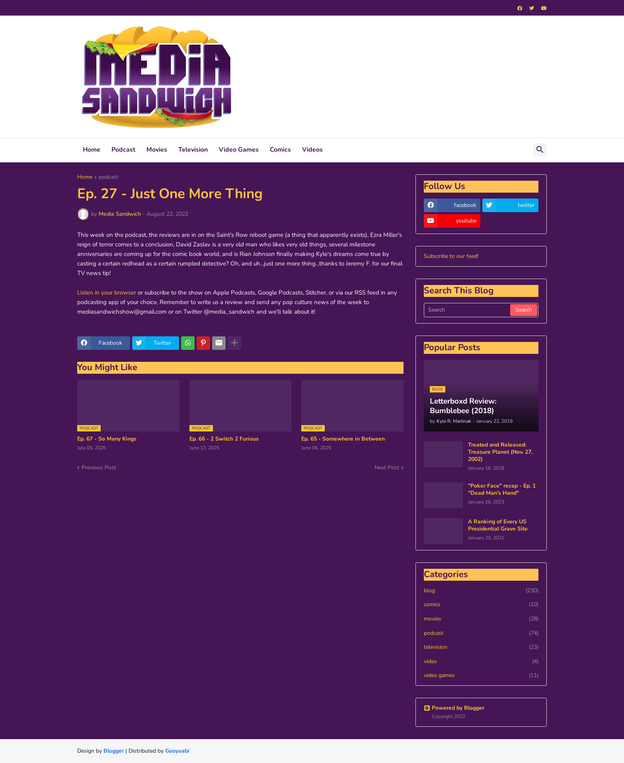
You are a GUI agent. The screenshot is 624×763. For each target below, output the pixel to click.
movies (481, 619)
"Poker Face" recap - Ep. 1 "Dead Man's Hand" (502, 489)
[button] (540, 150)
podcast (108, 177)
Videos (312, 149)
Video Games (239, 149)
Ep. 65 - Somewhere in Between (343, 439)
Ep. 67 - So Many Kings (106, 439)
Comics (280, 149)
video (481, 661)
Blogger (113, 751)
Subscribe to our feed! (451, 256)
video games (481, 675)
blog (481, 591)
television (481, 647)
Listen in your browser (106, 293)
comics (481, 605)
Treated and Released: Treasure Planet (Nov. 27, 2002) (500, 452)
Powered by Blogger (454, 708)
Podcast (123, 149)
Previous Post (99, 467)
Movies (156, 149)
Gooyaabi (177, 751)
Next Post (386, 467)
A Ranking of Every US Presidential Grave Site (498, 525)
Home (91, 149)
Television (193, 149)
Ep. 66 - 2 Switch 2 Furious (224, 439)
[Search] (467, 310)
